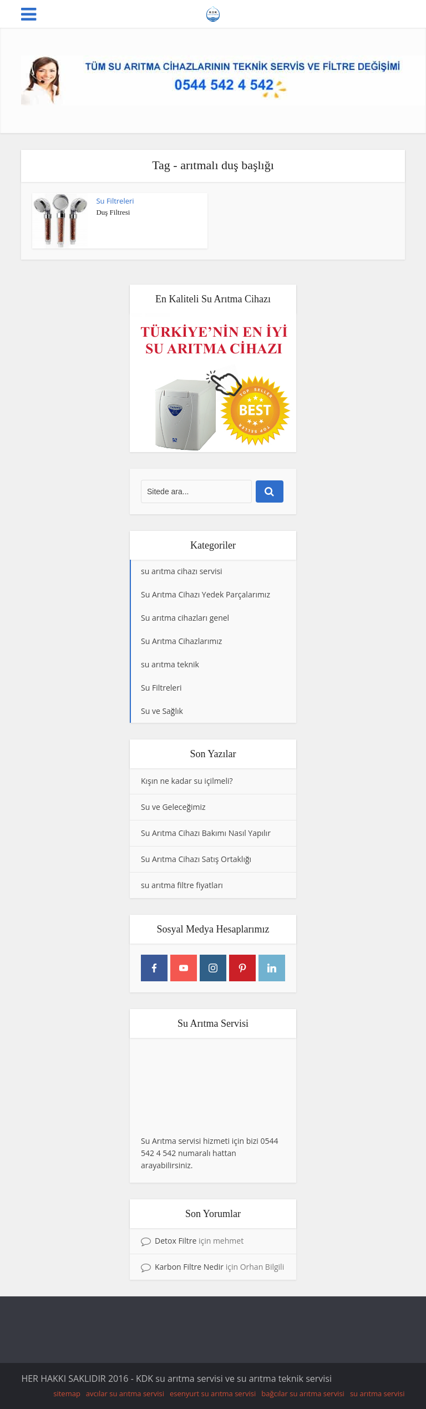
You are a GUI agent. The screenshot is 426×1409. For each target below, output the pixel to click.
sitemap (66, 1393)
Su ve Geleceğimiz (173, 807)
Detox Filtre (175, 1240)
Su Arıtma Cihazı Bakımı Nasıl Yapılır (206, 833)
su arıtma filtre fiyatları (182, 885)
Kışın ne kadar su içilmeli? (187, 781)
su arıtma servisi (377, 1393)
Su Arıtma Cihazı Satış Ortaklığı (196, 859)
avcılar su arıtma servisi (125, 1393)
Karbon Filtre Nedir (189, 1266)
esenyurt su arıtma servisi (213, 1393)
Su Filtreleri (115, 201)
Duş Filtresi (113, 212)
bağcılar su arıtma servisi (302, 1393)
